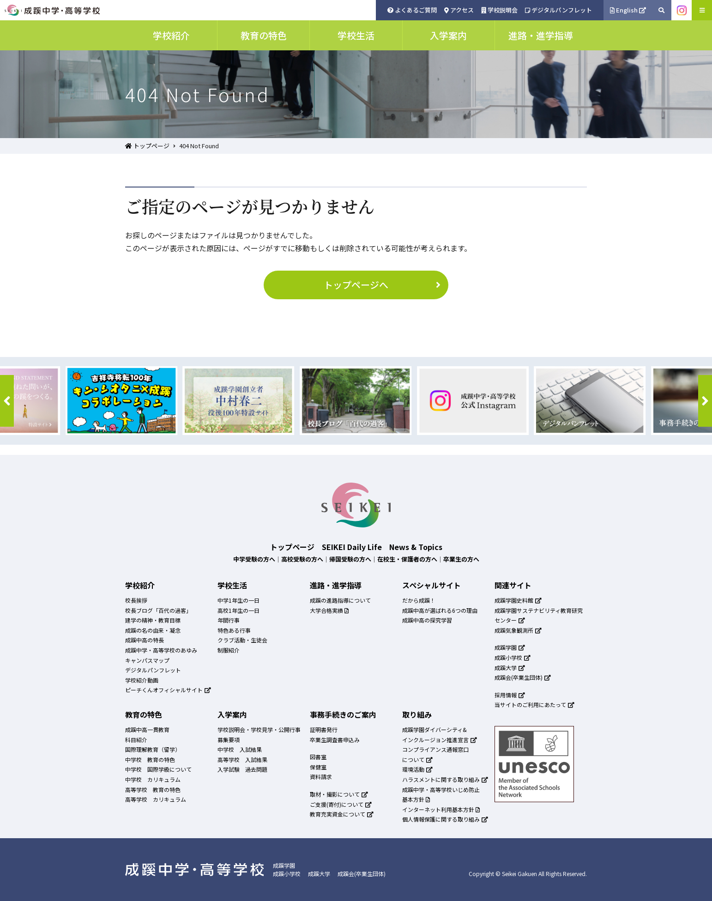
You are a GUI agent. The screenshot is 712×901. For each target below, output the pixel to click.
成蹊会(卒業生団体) (523, 677)
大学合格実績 (329, 610)
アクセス (459, 10)
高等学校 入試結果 (242, 759)
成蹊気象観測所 (518, 630)
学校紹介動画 (141, 680)
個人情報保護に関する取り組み (445, 819)
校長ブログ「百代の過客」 (158, 610)
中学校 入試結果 (239, 749)
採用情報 (510, 695)
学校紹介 (140, 585)
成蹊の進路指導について (340, 600)
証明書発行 (324, 729)
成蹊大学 (510, 667)
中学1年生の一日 (238, 600)
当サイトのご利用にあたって (534, 704)
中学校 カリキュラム (153, 779)
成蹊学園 (510, 647)
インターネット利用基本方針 (441, 809)
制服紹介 (228, 650)
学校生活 (232, 585)
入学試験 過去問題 (242, 769)
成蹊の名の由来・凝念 (153, 630)
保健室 (318, 767)
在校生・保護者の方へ (407, 559)
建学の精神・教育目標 (153, 620)
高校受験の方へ (302, 559)
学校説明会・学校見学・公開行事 (259, 729)
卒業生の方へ (461, 559)
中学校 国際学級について (158, 769)
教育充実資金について (342, 814)
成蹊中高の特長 (144, 640)
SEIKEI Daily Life (352, 546)
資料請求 (321, 776)
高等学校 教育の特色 (153, 789)
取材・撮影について (339, 794)
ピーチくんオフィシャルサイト (168, 690)
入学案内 (232, 714)
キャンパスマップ (147, 660)
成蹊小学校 (513, 657)
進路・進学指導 (336, 585)
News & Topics (415, 546)
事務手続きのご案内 (343, 714)
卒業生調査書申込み (335, 740)
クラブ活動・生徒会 (242, 640)
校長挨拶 (136, 600)
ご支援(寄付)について (341, 804)
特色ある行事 (234, 630)
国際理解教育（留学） (153, 749)
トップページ (147, 145)
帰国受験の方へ (350, 559)
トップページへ (384, 284)
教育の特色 (143, 714)
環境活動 (417, 769)
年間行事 (228, 620)
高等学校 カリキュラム (155, 799)
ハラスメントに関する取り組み (445, 779)
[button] (7, 401)
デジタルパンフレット (558, 10)
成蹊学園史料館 (518, 600)
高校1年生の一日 (238, 610)
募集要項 (228, 740)
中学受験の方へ (254, 559)
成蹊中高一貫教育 (147, 729)
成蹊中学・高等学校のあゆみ (161, 650)
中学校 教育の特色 (150, 759)
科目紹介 (136, 740)
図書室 (318, 757)
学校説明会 (499, 10)
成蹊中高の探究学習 (427, 620)
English (628, 10)
